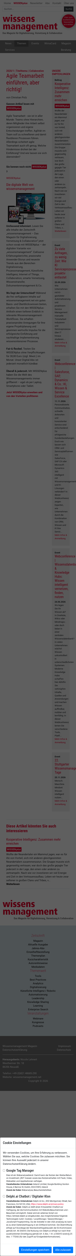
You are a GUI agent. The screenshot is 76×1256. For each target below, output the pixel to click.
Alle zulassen (63, 1249)
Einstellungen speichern (35, 1249)
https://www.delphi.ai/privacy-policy (47, 1204)
